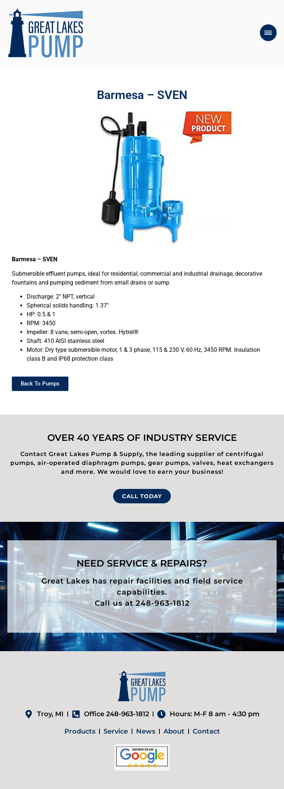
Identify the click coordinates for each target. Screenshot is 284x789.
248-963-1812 (163, 603)
